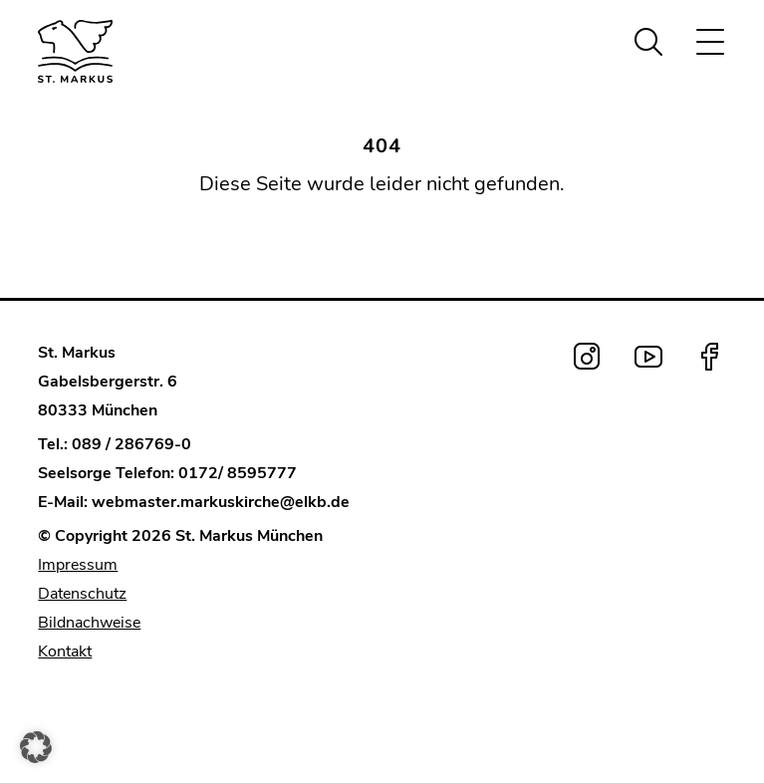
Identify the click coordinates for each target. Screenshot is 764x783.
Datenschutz (82, 594)
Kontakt (65, 651)
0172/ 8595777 (237, 473)
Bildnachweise (89, 623)
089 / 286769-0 (131, 444)
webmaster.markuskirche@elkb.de (221, 502)
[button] (36, 747)
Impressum (78, 565)
